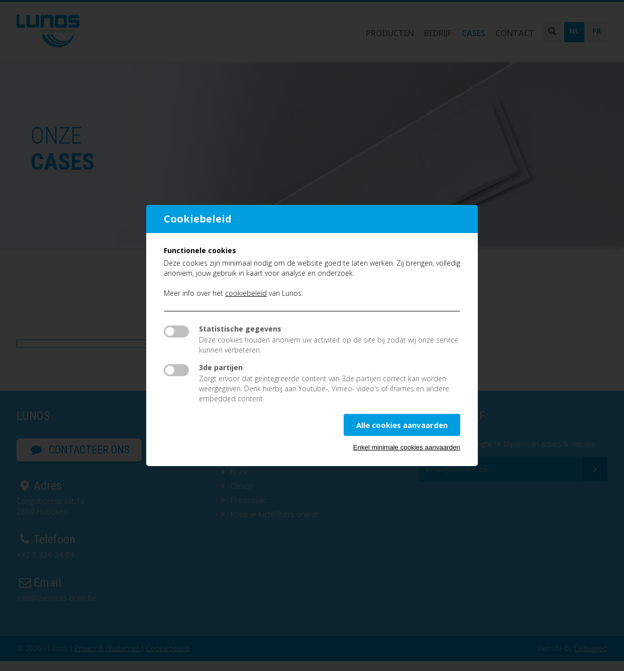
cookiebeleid (246, 293)
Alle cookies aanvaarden (402, 425)
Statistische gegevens (240, 328)
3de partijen (221, 367)
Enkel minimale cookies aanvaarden (406, 447)
